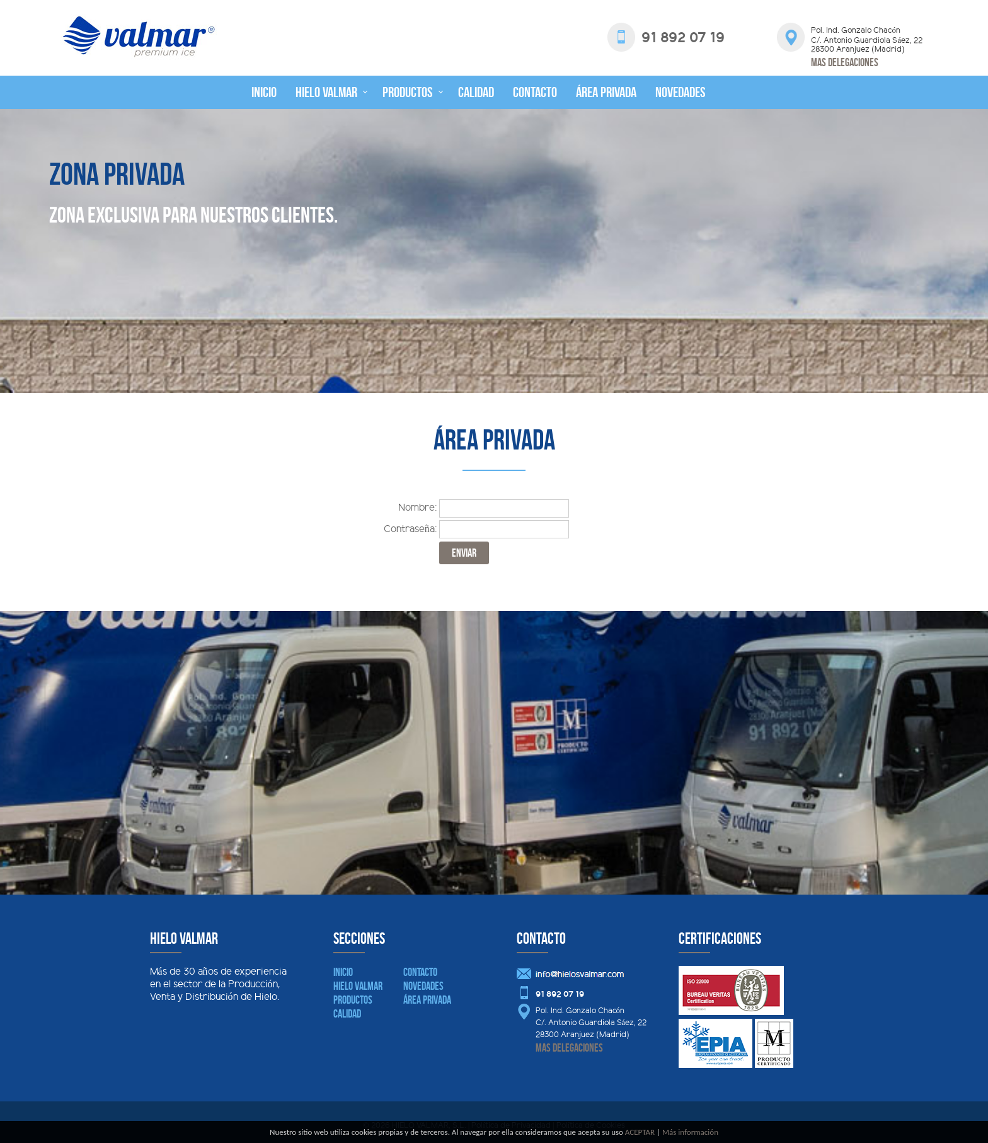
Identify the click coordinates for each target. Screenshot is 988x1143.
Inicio (264, 92)
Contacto (535, 92)
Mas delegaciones (844, 62)
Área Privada (427, 1000)
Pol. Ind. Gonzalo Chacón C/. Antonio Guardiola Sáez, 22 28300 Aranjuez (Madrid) (591, 1023)
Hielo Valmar (326, 92)
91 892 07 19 (560, 994)
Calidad (476, 92)
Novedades (680, 92)
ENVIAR (464, 553)
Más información (690, 1132)
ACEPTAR (640, 1132)
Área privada (606, 92)
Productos (407, 92)
